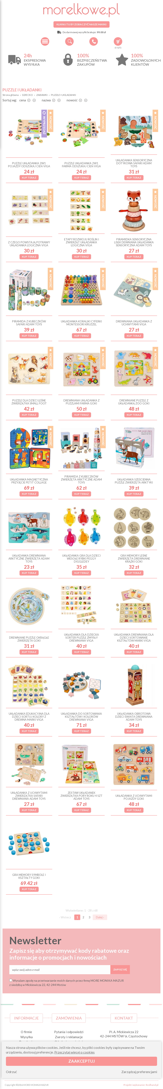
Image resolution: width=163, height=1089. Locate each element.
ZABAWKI (42, 94)
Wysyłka (26, 1037)
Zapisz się (120, 969)
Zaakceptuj (81, 1061)
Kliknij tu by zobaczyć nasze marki (81, 24)
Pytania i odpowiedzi (68, 1032)
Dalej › (100, 917)
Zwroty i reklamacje (69, 1037)
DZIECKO (27, 94)
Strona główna (11, 94)
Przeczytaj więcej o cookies (74, 1052)
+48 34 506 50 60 (93, 41)
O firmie (26, 1032)
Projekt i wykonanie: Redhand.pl (141, 1084)
